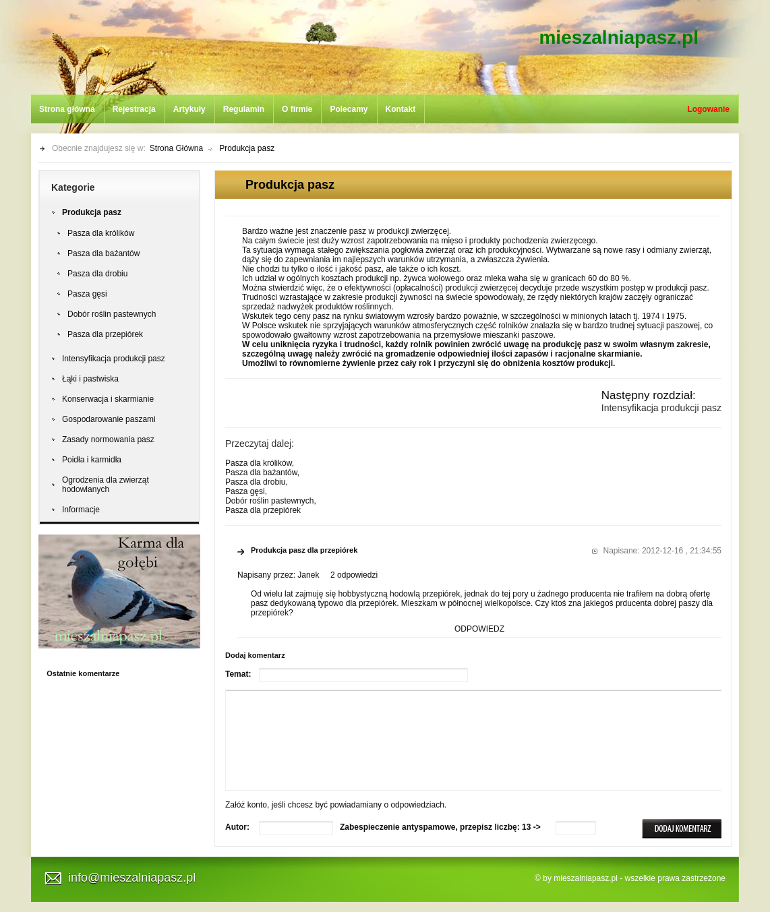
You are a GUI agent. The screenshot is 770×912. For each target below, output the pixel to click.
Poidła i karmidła (91, 459)
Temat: (238, 674)
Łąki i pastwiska (90, 379)
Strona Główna (176, 148)
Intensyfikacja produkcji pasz (113, 358)
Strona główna (67, 109)
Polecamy (348, 109)
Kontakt (401, 109)
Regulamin (243, 109)
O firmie (297, 109)
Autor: (237, 827)
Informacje (81, 509)
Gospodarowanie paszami (109, 419)
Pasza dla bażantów (103, 253)
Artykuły (189, 109)
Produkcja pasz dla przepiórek (304, 550)
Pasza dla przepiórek (105, 334)
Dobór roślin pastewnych (111, 314)
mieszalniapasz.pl (619, 37)
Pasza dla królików (100, 233)
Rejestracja (134, 109)
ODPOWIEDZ (479, 629)
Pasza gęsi (87, 294)
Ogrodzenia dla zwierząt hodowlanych (105, 484)
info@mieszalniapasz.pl (132, 877)
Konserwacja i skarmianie (108, 399)
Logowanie (708, 109)
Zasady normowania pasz (108, 439)
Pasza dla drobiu (97, 273)
